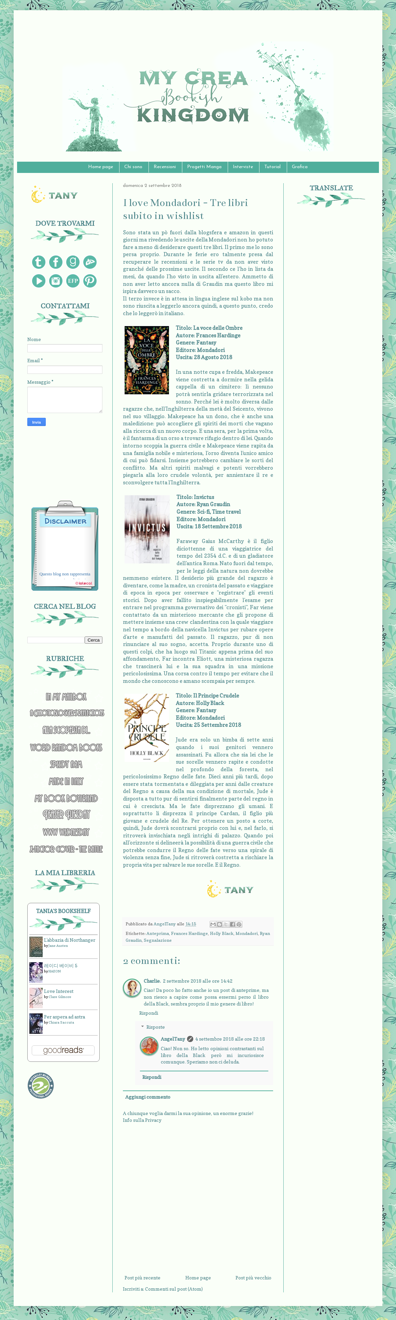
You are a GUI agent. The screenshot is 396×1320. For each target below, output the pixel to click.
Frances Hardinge (189, 933)
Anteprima (157, 933)
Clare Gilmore (59, 997)
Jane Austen (58, 945)
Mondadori (247, 933)
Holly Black (222, 933)
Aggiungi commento (147, 1097)
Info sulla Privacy (142, 1120)
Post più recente (142, 1277)
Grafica (300, 167)
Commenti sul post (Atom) (174, 1289)
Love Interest (58, 991)
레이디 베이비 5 (60, 965)
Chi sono (133, 167)
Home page (100, 167)
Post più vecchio (253, 1277)
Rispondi (148, 1013)
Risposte (155, 1027)
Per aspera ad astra (64, 1017)
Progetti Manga (204, 167)
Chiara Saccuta (61, 1022)
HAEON (54, 971)
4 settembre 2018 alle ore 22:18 (230, 1039)
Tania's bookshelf (63, 911)
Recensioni (165, 167)
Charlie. (152, 981)
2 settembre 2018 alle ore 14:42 (197, 981)
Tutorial (272, 167)
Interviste (243, 167)
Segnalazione (158, 940)
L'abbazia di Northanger (69, 940)
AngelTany (173, 1039)
